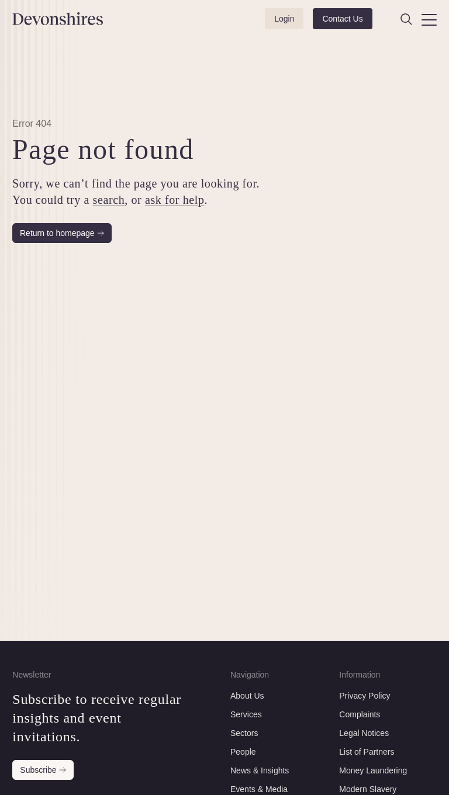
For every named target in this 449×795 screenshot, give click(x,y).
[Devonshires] (42, 18)
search (109, 199)
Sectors (244, 733)
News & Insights (259, 770)
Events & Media (259, 789)
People (243, 751)
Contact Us (342, 18)
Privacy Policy (364, 695)
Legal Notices (364, 733)
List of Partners (366, 751)
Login (284, 18)
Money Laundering (373, 770)
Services (246, 714)
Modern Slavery (367, 789)
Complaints (359, 714)
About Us (247, 695)
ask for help (175, 199)
